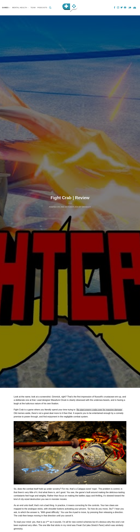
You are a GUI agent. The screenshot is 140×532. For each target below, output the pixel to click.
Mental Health (20, 7)
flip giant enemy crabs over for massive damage (99, 410)
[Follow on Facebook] (114, 7)
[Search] (50, 7)
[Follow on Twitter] (121, 7)
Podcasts (42, 8)
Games (6, 7)
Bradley (86, 207)
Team (33, 8)
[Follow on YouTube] (125, 7)
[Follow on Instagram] (118, 7)
